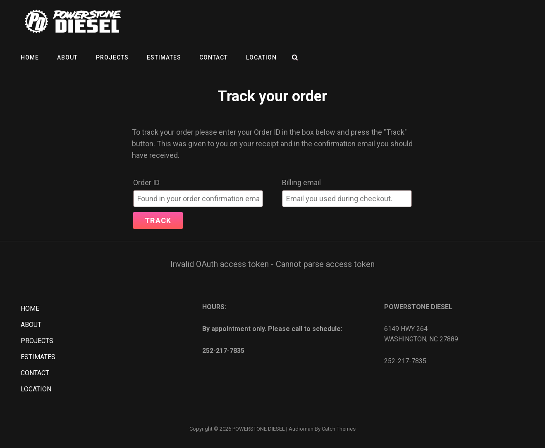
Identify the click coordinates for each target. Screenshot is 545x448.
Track (158, 220)
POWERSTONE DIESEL (258, 429)
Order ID (146, 182)
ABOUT (67, 57)
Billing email (301, 182)
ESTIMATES (164, 57)
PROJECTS (112, 57)
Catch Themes (339, 429)
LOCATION (261, 57)
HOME (30, 57)
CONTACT (213, 57)
